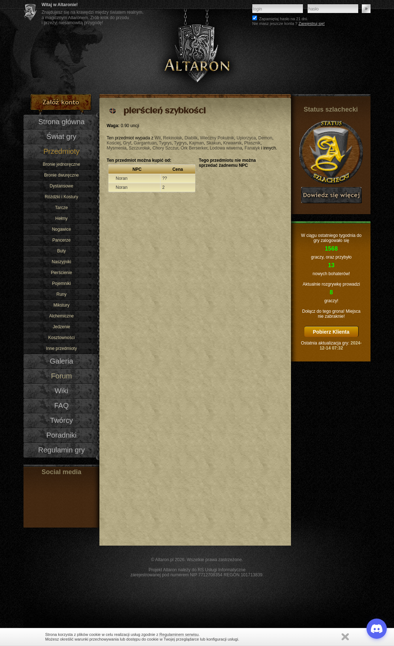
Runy (61, 294)
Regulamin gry (61, 450)
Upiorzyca (246, 137)
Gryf (127, 143)
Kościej (114, 143)
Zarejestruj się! (312, 23)
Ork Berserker (194, 148)
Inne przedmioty (61, 348)
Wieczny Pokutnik (217, 137)
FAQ (61, 405)
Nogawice (61, 229)
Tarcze (61, 207)
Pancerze (61, 240)
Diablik (190, 137)
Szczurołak (139, 148)
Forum (61, 376)
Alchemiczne (61, 315)
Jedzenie (61, 326)
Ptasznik (252, 143)
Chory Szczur (165, 148)
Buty (61, 250)
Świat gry (61, 136)
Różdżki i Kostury (61, 196)
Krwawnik (232, 143)
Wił (158, 137)
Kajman (196, 143)
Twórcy (61, 420)
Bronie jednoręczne (61, 164)
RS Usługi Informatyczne (221, 569)
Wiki (61, 391)
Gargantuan (145, 143)
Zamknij (345, 636)
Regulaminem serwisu (178, 634)
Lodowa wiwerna (226, 148)
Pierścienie (61, 272)
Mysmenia (117, 148)
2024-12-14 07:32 (340, 346)
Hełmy (61, 218)
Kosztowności (61, 337)
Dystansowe (61, 185)
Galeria (61, 361)
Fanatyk (252, 148)
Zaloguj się (366, 8)
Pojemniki (61, 283)
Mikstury (61, 305)
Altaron (197, 47)
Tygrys (165, 143)
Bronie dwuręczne (61, 175)
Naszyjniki (61, 261)
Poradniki (61, 435)
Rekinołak (172, 137)
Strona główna (61, 122)
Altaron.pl (164, 559)
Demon (265, 137)
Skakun (213, 143)
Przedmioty (61, 151)
